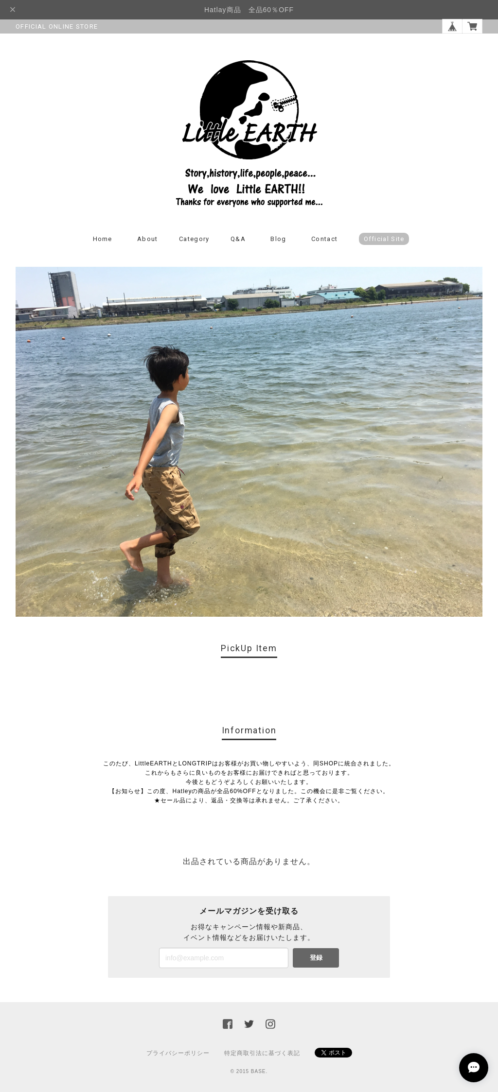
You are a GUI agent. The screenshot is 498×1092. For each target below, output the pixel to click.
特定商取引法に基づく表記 (262, 1053)
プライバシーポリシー (178, 1053)
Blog (278, 239)
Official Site (384, 239)
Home (102, 239)
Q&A (238, 239)
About (147, 239)
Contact (324, 239)
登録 (316, 957)
